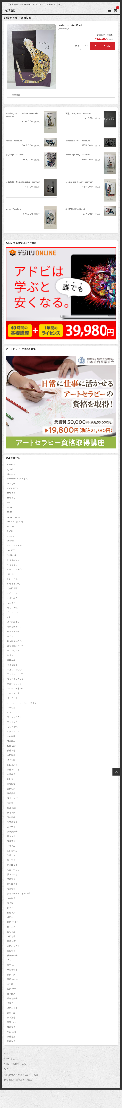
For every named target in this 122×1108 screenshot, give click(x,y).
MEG (9, 503)
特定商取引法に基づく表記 (18, 1080)
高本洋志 (11, 1017)
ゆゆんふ (11, 660)
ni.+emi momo (13, 517)
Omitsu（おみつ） (15, 522)
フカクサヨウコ (14, 717)
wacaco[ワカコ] (14, 545)
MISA (9, 507)
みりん (10, 655)
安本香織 (11, 817)
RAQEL (10, 531)
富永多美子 (12, 832)
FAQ (6, 1069)
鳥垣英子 (11, 1027)
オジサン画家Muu (15, 688)
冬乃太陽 (11, 760)
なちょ (10, 636)
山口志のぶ (12, 851)
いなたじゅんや (14, 569)
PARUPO (11, 526)
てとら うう (12, 612)
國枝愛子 (11, 793)
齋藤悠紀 (11, 1037)
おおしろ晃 (12, 579)
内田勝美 (11, 755)
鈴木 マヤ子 (12, 989)
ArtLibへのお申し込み (15, 1064)
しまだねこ (12, 598)
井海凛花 (11, 741)
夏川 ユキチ (12, 798)
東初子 (10, 908)
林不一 (10, 917)
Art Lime (11, 464)
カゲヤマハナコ (14, 693)
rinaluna (10, 536)
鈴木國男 (11, 994)
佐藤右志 (11, 750)
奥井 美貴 (11, 808)
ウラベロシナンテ (15, 679)
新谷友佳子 (12, 884)
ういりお (11, 574)
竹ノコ (10, 960)
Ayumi (10, 469)
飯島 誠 (11, 1013)
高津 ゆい (11, 1022)
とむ (9, 617)
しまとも (11, 603)
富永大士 (11, 836)
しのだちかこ (13, 593)
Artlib (10, 10)
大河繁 (10, 803)
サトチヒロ (12, 698)
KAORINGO (12, 488)
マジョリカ (12, 722)
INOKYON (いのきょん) (17, 479)
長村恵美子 (12, 998)
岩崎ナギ (11, 855)
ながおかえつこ (14, 627)
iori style (11, 483)
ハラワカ (11, 708)
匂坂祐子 (11, 774)
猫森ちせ (11, 951)
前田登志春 (12, 765)
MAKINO (11, 493)
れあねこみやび (14, 669)
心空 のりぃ (13, 870)
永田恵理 (11, 936)
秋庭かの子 (12, 955)
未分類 (10, 903)
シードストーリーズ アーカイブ (22, 703)
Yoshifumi (11, 555)
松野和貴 (11, 913)
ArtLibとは (9, 1058)
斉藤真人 (11, 879)
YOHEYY (11, 550)
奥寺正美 (11, 812)
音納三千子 (12, 1008)
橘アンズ (11, 927)
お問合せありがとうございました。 (22, 1075)
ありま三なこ (13, 560)
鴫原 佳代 (11, 1032)
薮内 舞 (11, 975)
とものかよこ (13, 622)
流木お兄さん (13, 946)
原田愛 (10, 779)
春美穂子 (11, 889)
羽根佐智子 (12, 970)
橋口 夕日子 (12, 922)
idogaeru (11, 474)
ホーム (7, 1053)
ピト (9, 712)
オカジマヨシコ (14, 684)
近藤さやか (12, 979)
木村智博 (11, 898)
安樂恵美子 (12, 822)
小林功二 (11, 846)
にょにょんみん (14, 641)
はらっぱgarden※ (15, 646)
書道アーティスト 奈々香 (18, 894)
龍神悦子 (11, 1041)
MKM (9, 512)
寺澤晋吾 (11, 841)
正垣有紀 (11, 932)
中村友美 (11, 736)
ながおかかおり (14, 631)
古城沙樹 (11, 784)
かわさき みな (13, 584)
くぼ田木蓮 (12, 588)
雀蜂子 (10, 1003)
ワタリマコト (13, 731)
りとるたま (12, 665)
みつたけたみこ (14, 650)
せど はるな (12, 607)
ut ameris (11, 541)
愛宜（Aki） (12, 874)
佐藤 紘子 (11, 746)
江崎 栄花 (11, 941)
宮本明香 (11, 827)
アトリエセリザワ (15, 674)
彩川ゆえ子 (12, 865)
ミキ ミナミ (12, 727)
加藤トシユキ (13, 770)
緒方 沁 (10, 965)
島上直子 (11, 860)
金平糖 (10, 984)
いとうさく (12, 565)
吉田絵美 (11, 789)
